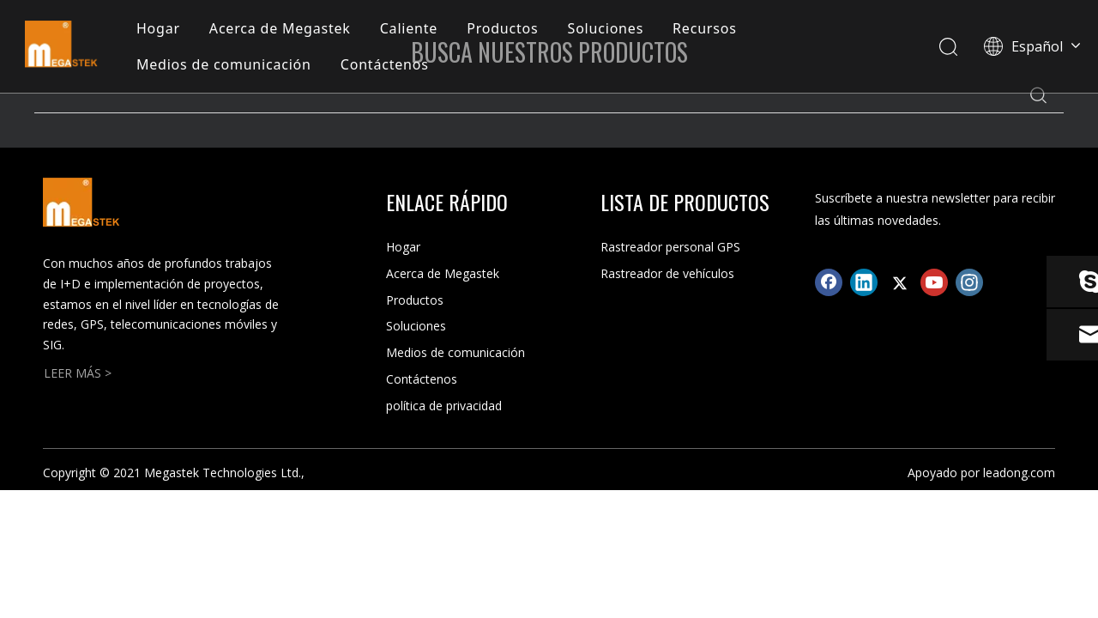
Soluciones (608, 29)
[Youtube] (934, 282)
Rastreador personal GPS (670, 247)
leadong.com (1019, 472)
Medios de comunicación (226, 65)
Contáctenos (387, 65)
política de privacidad (444, 405)
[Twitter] (899, 282)
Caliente (411, 29)
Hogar (161, 29)
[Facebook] (828, 282)
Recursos (707, 29)
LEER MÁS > (78, 373)
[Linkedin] (864, 282)
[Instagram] (969, 282)
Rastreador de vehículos (667, 273)
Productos (504, 29)
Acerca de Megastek (282, 29)
